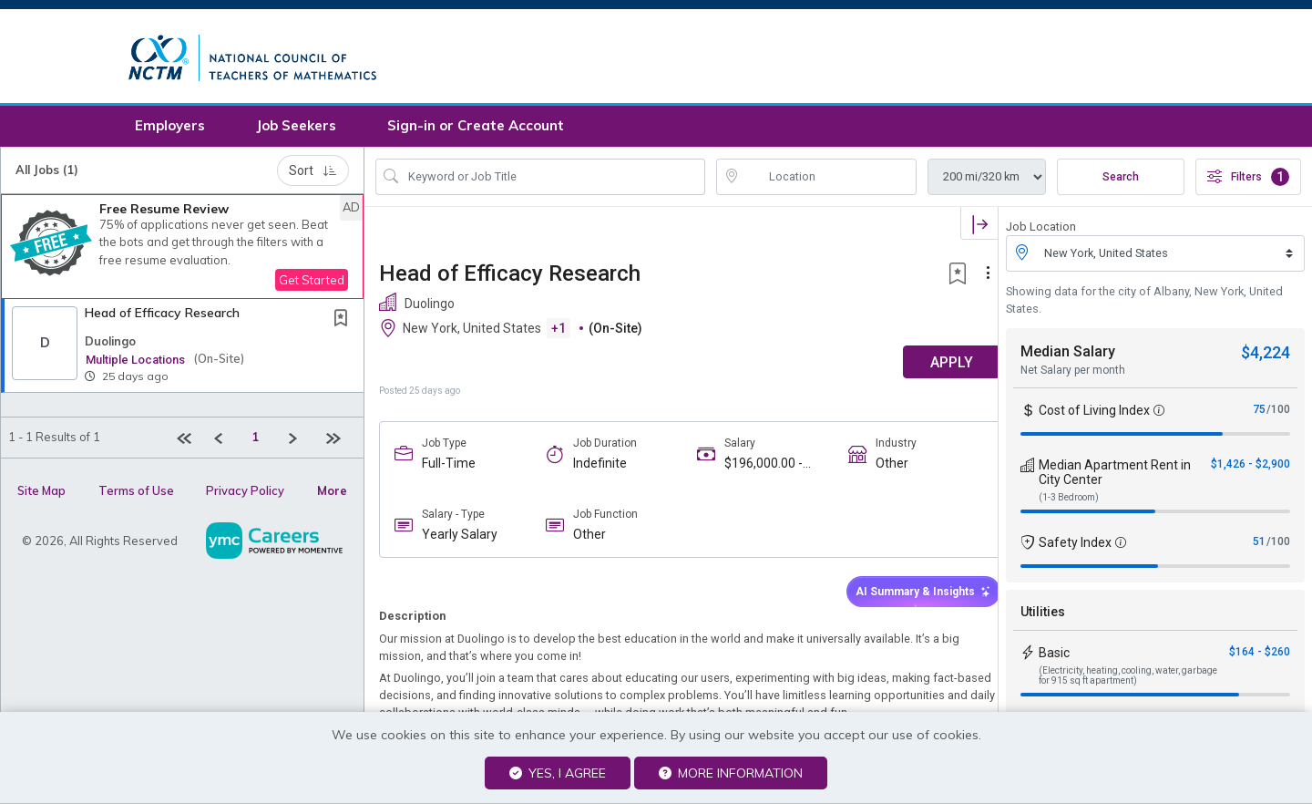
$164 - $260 (1259, 655)
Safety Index (1075, 546)
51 (1259, 545)
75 (1259, 413)
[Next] (300, 440)
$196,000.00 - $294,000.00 (755, 466)
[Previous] (225, 440)
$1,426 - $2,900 (1250, 467)
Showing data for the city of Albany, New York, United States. (1144, 302)
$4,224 (1265, 356)
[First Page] (188, 440)
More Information (731, 773)
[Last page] (337, 440)
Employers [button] (170, 129)
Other (879, 466)
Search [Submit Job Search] (1120, 179)
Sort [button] (313, 173)
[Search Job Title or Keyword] (553, 179)
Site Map (41, 493)
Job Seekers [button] (296, 129)
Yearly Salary (459, 538)
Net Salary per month (1072, 373)
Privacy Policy (245, 493)
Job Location (1041, 229)
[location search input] (829, 179)
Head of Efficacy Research (162, 315)
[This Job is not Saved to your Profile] (344, 322)
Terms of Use (136, 493)
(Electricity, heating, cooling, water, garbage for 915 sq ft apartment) (1128, 679)
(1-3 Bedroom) (1069, 501)
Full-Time (449, 466)
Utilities (1042, 615)
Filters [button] (1248, 180)
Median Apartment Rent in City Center (1115, 475)
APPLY (934, 365)
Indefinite (595, 466)
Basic (1054, 656)
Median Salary (1067, 355)
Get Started (311, 282)
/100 (1278, 413)
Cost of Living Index (1094, 414)
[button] (182, 249)
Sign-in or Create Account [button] (475, 129)
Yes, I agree (557, 773)
